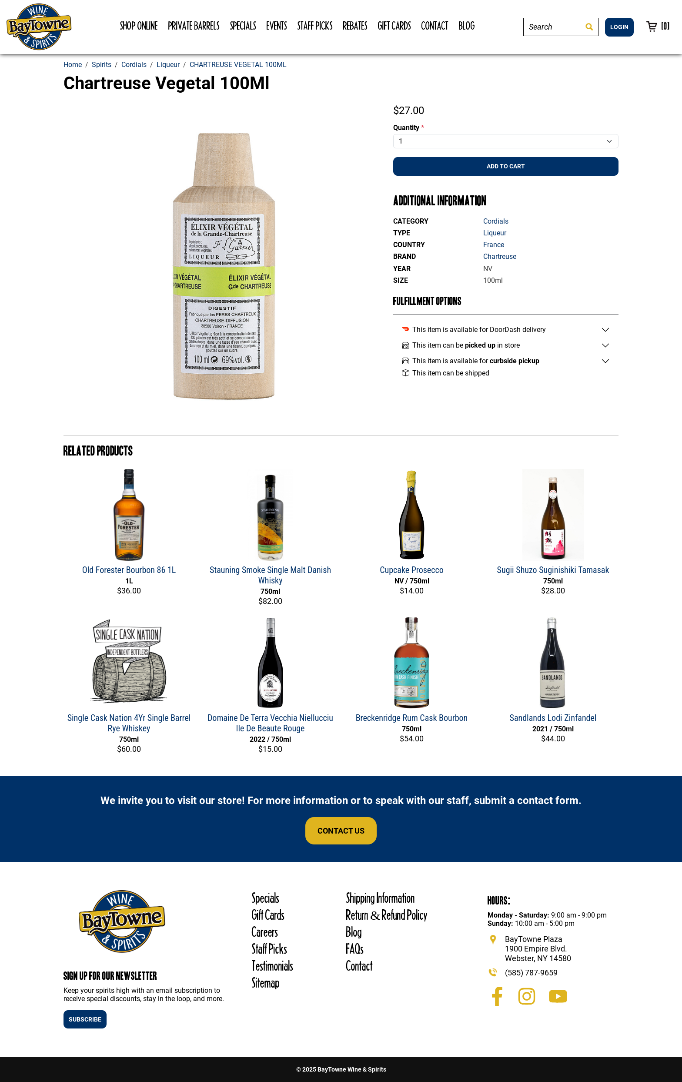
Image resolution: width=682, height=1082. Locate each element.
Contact (434, 26)
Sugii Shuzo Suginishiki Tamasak (553, 570)
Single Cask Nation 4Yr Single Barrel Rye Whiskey (129, 723)
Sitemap (266, 982)
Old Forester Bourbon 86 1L (129, 570)
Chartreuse (499, 256)
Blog (467, 26)
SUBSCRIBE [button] (85, 1019)
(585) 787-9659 (531, 972)
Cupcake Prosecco (412, 570)
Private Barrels (194, 26)
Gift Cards (394, 26)
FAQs (355, 948)
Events (277, 26)
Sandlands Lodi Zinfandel (553, 718)
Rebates (355, 26)
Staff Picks (315, 26)
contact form (547, 800)
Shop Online (139, 26)
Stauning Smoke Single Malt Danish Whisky (270, 575)
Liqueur (494, 233)
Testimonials (272, 965)
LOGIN (619, 26)
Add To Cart (506, 166)
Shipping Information (380, 897)
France (493, 245)
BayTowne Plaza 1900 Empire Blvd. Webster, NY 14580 (538, 948)
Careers (265, 931)
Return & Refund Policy (387, 914)
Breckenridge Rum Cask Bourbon (412, 718)
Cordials (495, 221)
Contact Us (341, 830)
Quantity (408, 128)
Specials (243, 26)
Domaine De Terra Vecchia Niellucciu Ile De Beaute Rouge (270, 723)
